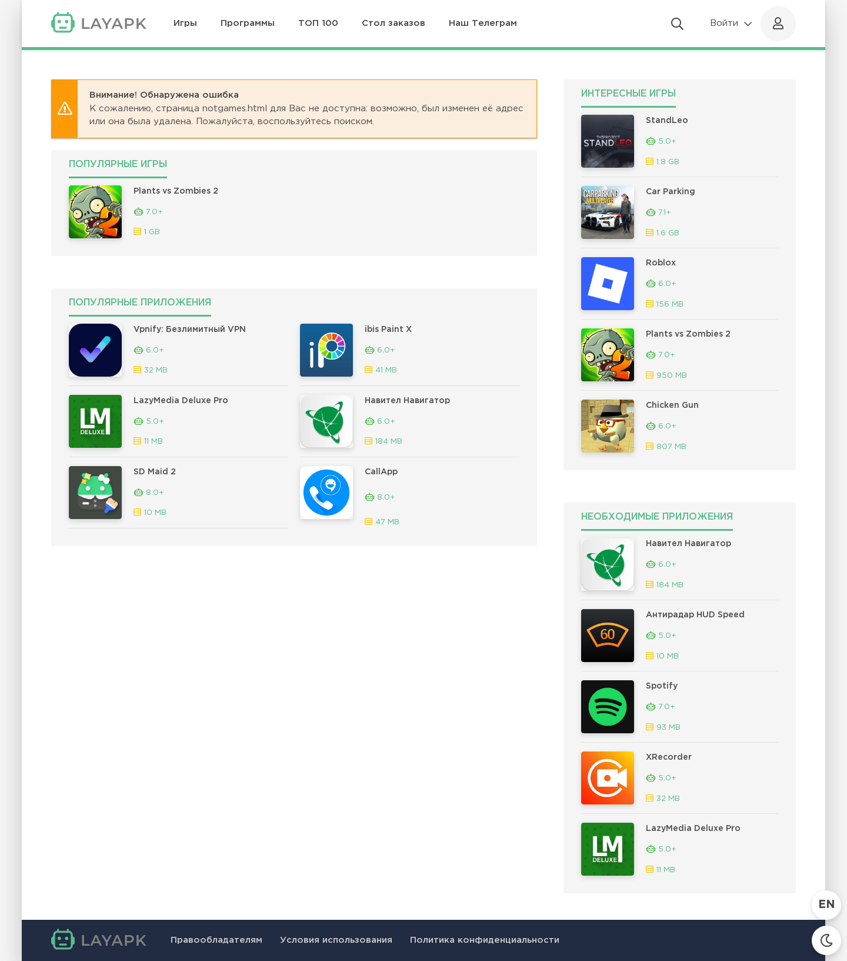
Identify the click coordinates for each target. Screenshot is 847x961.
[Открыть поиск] (677, 23)
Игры (185, 23)
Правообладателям (216, 940)
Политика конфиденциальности (484, 940)
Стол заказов (393, 23)
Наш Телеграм (483, 23)
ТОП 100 (318, 23)
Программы (248, 23)
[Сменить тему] (826, 940)
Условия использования (336, 940)
